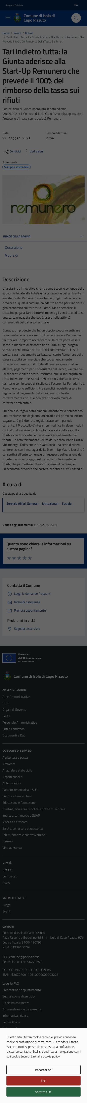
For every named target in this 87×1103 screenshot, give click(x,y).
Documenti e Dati (14, 735)
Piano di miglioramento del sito (22, 1047)
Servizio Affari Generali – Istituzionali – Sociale (39, 503)
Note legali (9, 1028)
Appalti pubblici (12, 776)
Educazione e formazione (19, 802)
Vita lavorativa (12, 847)
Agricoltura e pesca (15, 757)
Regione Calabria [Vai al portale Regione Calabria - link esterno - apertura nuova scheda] (14, 5)
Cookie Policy (11, 1022)
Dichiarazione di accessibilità (21, 1041)
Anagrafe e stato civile (17, 770)
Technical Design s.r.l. (30, 1092)
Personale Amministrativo (19, 722)
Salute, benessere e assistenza (22, 828)
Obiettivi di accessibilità (17, 1035)
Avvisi (6, 882)
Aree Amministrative (16, 696)
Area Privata (10, 1069)
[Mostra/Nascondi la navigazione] (8, 17)
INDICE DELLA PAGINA (43, 236)
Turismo (7, 841)
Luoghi (6, 904)
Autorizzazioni (11, 783)
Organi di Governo (14, 709)
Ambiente (8, 763)
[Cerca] (76, 18)
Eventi (6, 911)
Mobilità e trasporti (15, 821)
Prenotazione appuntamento (21, 989)
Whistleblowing (12, 1054)
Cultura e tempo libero (17, 796)
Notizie (7, 869)
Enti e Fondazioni (13, 728)
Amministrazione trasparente (21, 1009)
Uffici (5, 703)
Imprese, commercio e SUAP (21, 815)
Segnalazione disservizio (18, 996)
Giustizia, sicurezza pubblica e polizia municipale (33, 809)
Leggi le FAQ (10, 983)
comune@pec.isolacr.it (24, 956)
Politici (6, 716)
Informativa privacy (15, 1015)
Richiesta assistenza (16, 1002)
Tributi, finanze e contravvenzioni (24, 834)
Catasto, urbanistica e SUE (20, 789)
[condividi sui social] (12, 151)
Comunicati (9, 876)
